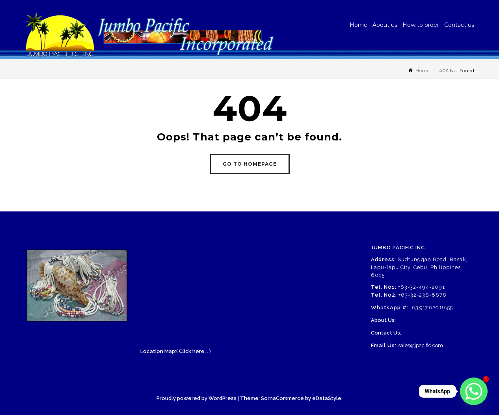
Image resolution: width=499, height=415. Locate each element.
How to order (420, 24)
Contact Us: (386, 333)
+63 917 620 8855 (431, 307)
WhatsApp (437, 391)
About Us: (383, 320)
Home (358, 24)
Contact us (459, 24)
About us (384, 24)
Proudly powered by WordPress (196, 398)
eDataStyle (326, 398)
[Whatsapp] (474, 391)
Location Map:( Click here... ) (175, 351)
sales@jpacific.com (420, 345)
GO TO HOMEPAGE (250, 164)
